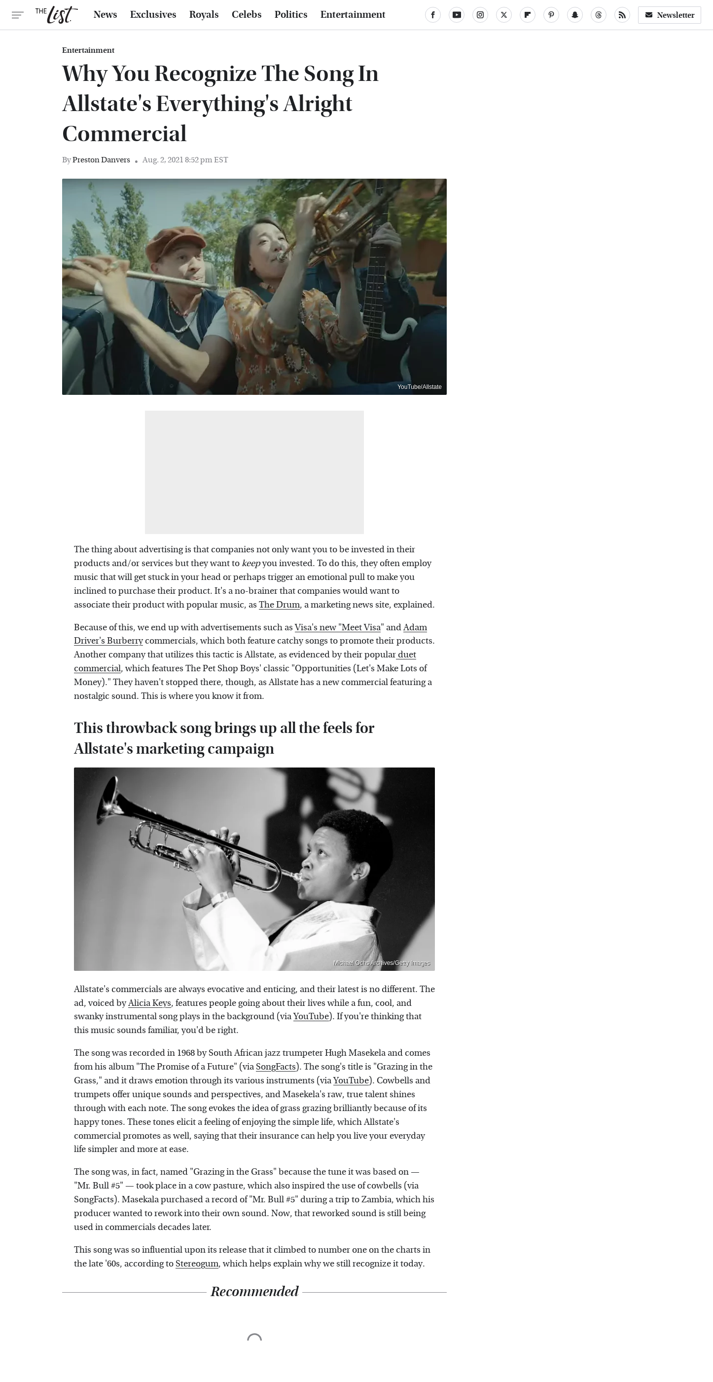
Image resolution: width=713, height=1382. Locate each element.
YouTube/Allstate (419, 387)
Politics (291, 15)
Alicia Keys (149, 1003)
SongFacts (276, 1067)
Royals (204, 15)
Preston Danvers (101, 159)
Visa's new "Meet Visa (338, 627)
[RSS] (622, 15)
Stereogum (197, 1264)
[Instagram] (480, 15)
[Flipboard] (527, 15)
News (105, 15)
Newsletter (669, 15)
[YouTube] (456, 15)
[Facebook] (433, 15)
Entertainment (353, 15)
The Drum (279, 605)
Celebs (247, 15)
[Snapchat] (575, 15)
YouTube (311, 1016)
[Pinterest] (551, 15)
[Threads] (598, 15)
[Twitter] (504, 15)
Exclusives (153, 15)
